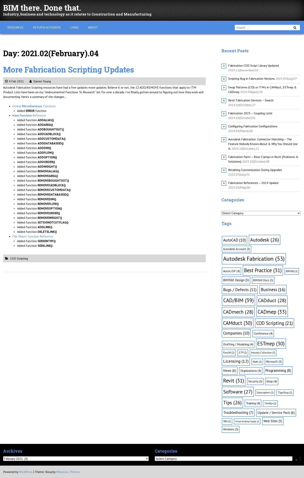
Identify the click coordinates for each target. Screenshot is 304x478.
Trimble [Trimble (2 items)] (270, 403)
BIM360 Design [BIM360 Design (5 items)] (236, 280)
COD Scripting (19, 258)
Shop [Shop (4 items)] (271, 381)
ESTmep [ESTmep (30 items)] (271, 343)
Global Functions (34, 106)
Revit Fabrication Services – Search (250, 100)
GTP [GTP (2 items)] (243, 352)
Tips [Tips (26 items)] (232, 402)
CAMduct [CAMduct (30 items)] (237, 323)
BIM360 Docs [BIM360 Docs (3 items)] (263, 280)
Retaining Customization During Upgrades (255, 170)
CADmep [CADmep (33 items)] (272, 311)
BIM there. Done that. (42, 8)
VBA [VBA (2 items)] (227, 421)
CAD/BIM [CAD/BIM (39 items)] (238, 300)
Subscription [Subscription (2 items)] (265, 392)
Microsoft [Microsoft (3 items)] (274, 361)
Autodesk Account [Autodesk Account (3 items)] (236, 249)
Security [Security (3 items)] (255, 381)
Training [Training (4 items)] (253, 403)
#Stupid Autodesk (47, 27)
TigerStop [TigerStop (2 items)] (285, 392)
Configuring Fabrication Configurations (252, 126)
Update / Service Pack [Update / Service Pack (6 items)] (276, 412)
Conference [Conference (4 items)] (263, 333)
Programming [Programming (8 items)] (278, 370)
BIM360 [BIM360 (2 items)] (292, 271)
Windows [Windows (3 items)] (230, 429)
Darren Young (40, 81)
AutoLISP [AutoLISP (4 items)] (231, 271)
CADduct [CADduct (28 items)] (272, 300)
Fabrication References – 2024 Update (253, 183)
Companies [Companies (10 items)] (236, 333)
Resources (15, 27)
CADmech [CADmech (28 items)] (238, 312)
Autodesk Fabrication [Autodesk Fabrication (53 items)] (254, 258)
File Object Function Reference (32, 236)
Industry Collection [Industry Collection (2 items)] (263, 352)
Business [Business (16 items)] (273, 289)
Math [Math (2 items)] (257, 361)
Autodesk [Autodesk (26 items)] (264, 239)
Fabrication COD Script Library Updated (253, 65)
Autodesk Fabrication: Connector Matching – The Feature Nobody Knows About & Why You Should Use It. (263, 143)
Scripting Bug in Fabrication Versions (251, 78)
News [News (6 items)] (229, 370)
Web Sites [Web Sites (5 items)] (272, 421)
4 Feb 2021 (14, 81)
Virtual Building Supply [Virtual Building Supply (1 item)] (247, 421)
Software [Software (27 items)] (237, 391)
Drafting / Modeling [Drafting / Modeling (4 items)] (238, 344)
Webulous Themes (68, 472)
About (93, 27)
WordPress (25, 472)
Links (74, 27)
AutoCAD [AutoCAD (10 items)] (234, 240)
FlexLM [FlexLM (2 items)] (228, 352)
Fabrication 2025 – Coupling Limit (250, 113)
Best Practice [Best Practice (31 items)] (263, 270)
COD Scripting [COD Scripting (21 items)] (274, 323)
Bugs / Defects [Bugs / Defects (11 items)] (239, 289)
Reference (29, 115)
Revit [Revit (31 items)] (233, 380)
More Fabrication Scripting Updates (68, 69)
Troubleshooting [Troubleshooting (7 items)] (238, 412)
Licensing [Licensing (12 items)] (236, 361)
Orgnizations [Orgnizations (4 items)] (250, 371)
